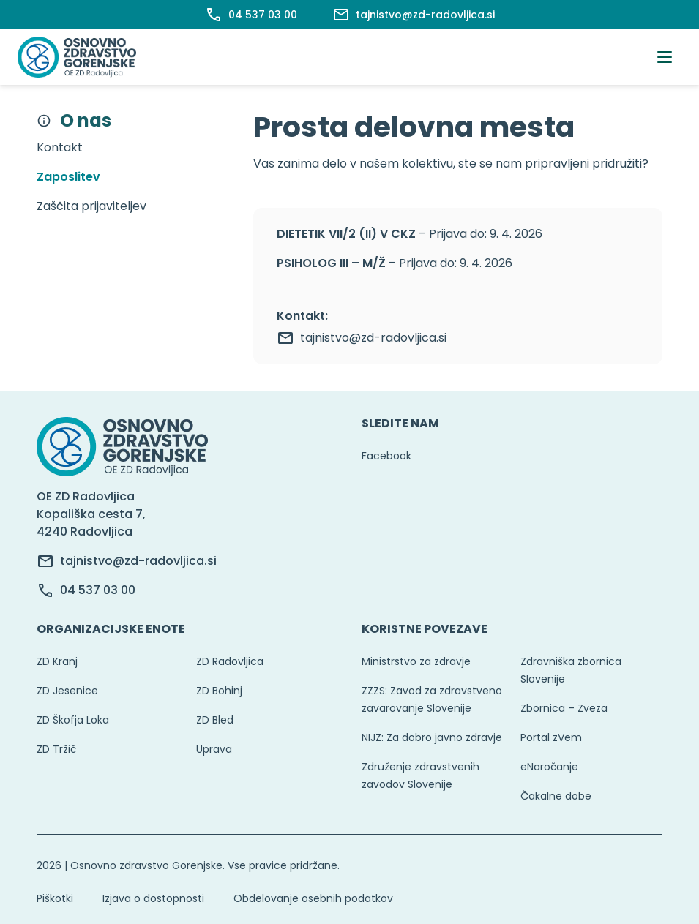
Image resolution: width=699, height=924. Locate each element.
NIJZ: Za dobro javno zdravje (432, 737)
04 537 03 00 (97, 590)
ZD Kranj (57, 661)
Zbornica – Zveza (564, 708)
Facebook (386, 455)
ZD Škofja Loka (73, 720)
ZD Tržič (56, 749)
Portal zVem (551, 737)
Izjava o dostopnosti (153, 898)
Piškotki (55, 898)
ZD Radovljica (229, 661)
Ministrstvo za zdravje (416, 661)
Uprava (214, 749)
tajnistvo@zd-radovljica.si (361, 338)
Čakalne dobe (555, 796)
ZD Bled (214, 720)
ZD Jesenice (67, 690)
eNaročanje (549, 766)
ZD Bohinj (219, 690)
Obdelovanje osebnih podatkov (313, 898)
